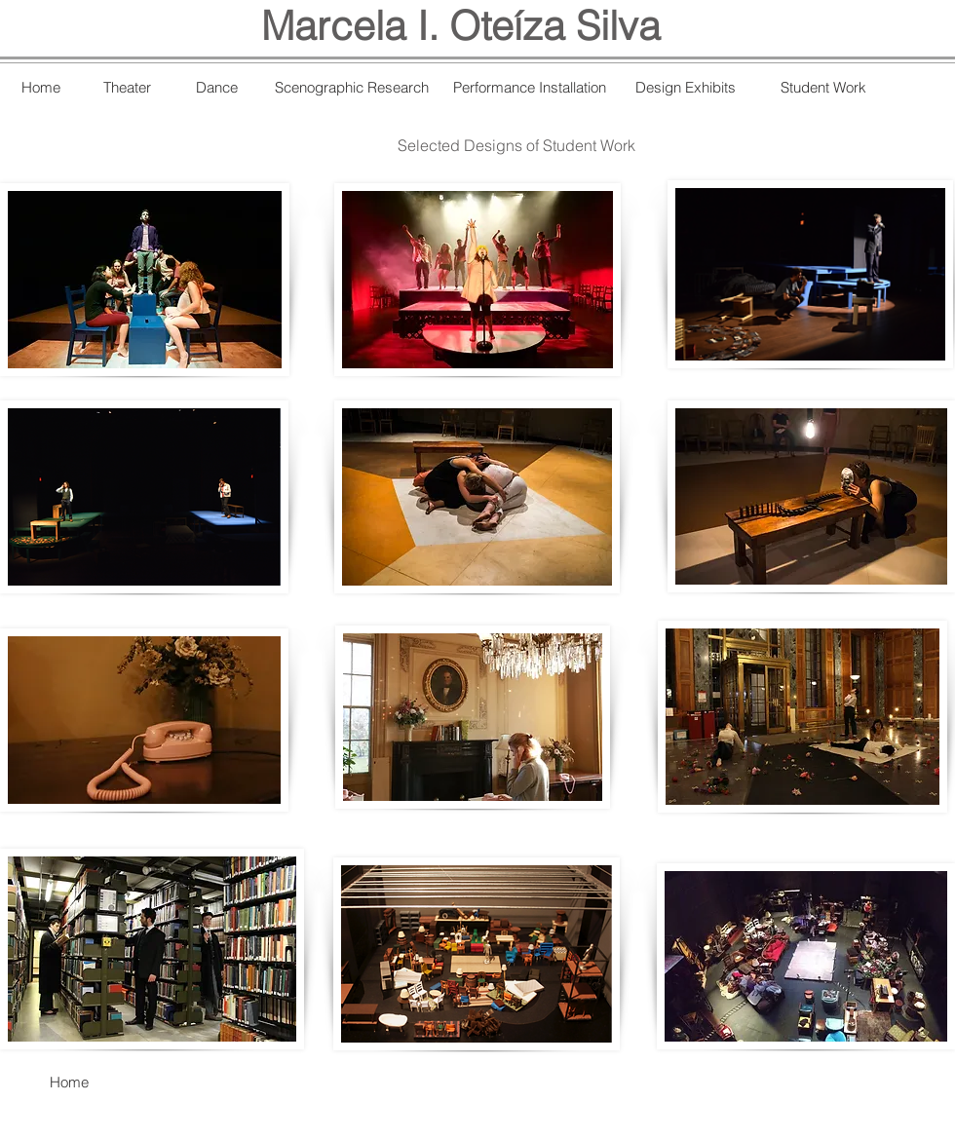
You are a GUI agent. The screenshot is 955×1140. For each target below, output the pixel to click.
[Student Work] (823, 86)
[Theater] (127, 87)
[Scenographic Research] (351, 86)
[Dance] (216, 86)
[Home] (41, 86)
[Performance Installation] (529, 86)
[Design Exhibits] (685, 86)
